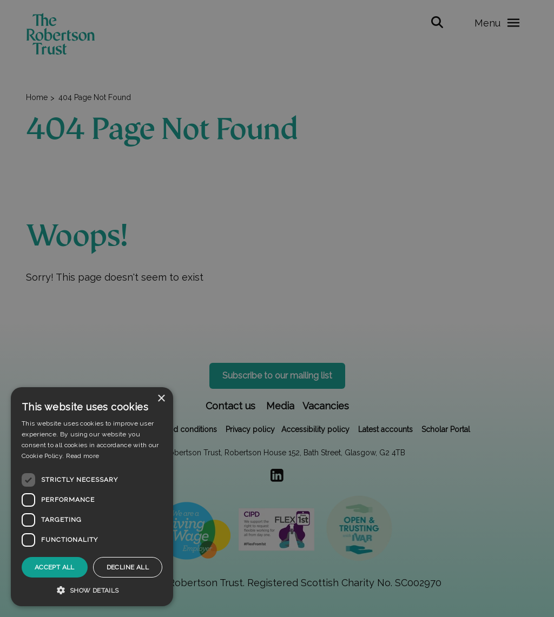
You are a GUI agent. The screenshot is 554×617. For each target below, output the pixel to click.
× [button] (161, 399)
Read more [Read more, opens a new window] (83, 456)
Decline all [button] (128, 567)
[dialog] (92, 496)
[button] (92, 590)
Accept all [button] (55, 567)
